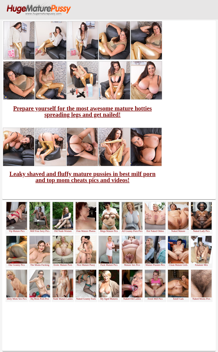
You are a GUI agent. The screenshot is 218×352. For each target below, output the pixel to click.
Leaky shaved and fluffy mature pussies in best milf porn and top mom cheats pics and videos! (82, 177)
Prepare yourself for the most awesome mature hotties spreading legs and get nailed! (82, 111)
